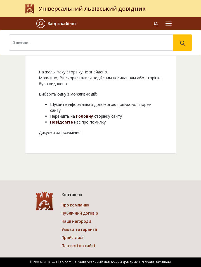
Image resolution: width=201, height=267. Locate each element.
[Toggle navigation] (168, 23)
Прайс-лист (73, 237)
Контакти (72, 194)
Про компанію (75, 205)
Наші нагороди (76, 221)
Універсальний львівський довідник (92, 8)
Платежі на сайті (78, 245)
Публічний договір (80, 213)
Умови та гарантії (79, 229)
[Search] (91, 42)
